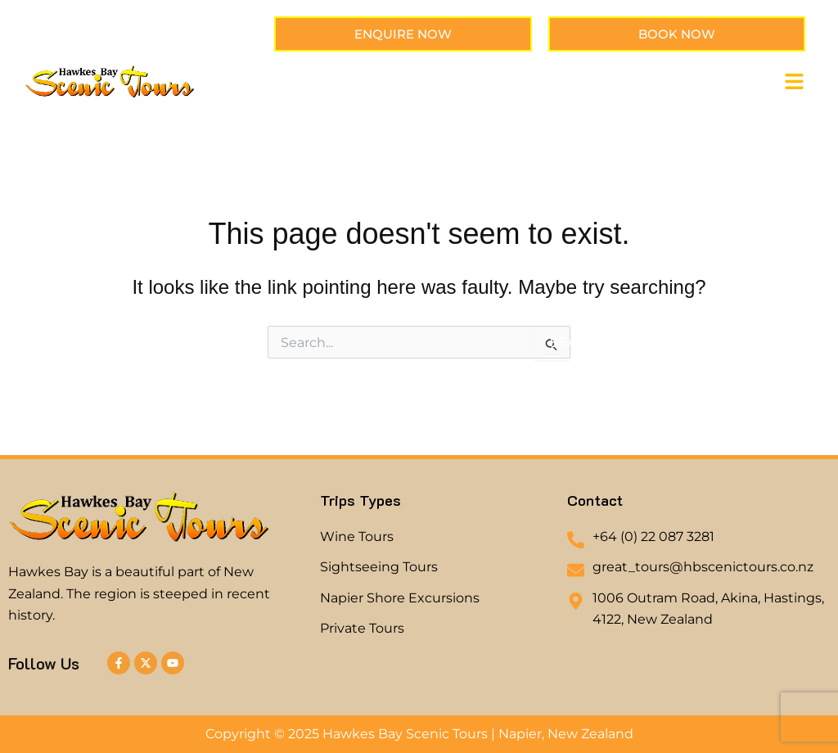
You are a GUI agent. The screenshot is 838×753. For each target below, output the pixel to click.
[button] (793, 83)
